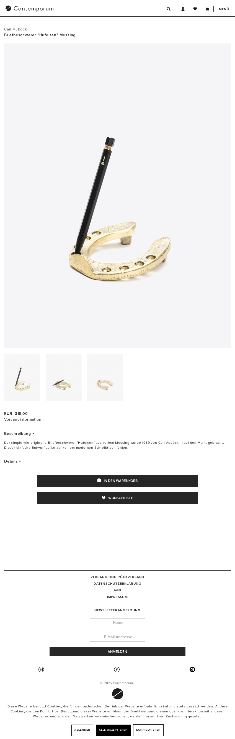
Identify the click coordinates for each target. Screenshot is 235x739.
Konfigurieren (148, 730)
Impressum (117, 597)
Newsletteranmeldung (117, 610)
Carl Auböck (15, 29)
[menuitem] (59, 9)
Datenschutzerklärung (117, 584)
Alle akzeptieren (113, 730)
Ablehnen (82, 730)
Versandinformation (22, 419)
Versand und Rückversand (117, 577)
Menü (224, 9)
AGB (117, 590)
